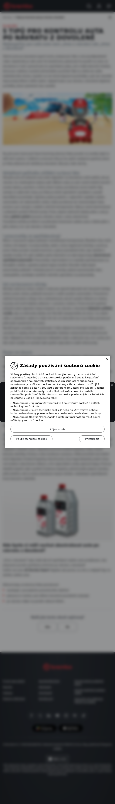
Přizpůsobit (92, 438)
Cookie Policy (34, 397)
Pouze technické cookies (31, 438)
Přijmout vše (57, 429)
